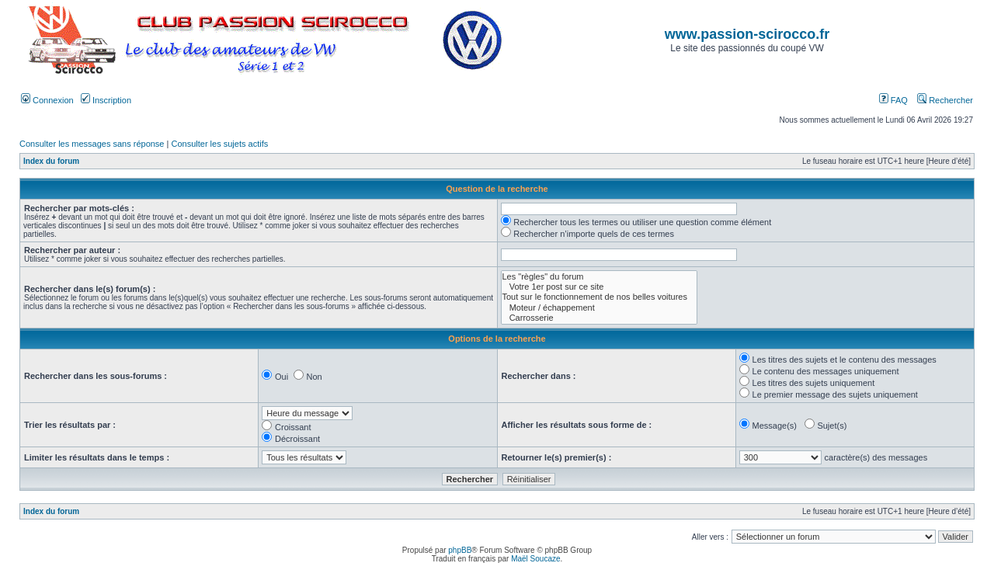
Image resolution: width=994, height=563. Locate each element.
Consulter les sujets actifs (219, 143)
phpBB (459, 550)
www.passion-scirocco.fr (747, 34)
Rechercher (945, 100)
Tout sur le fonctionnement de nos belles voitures (599, 297)
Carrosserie (599, 318)
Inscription (106, 100)
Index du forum (51, 161)
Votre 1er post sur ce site (599, 287)
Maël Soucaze (535, 558)
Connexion (47, 100)
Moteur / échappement (599, 308)
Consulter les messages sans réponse (91, 143)
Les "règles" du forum (599, 277)
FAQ (893, 100)
